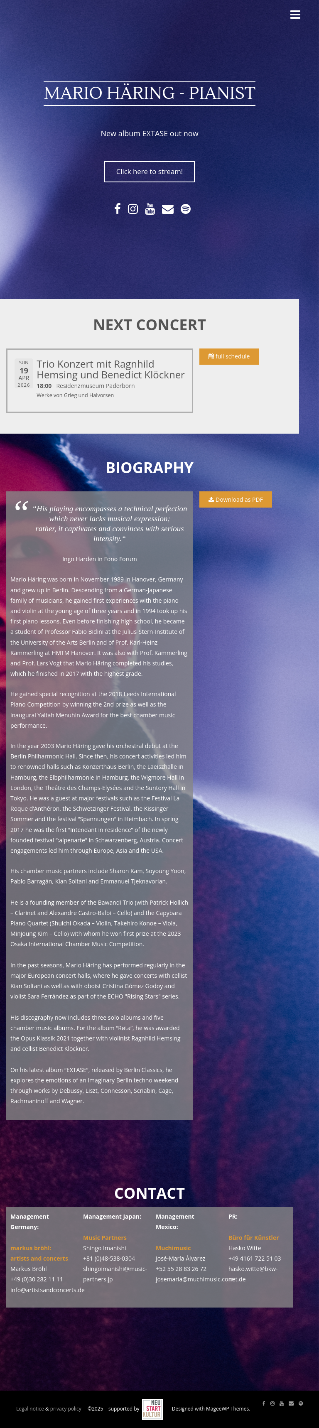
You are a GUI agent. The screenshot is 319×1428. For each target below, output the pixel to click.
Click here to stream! (149, 171)
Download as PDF (236, 499)
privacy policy (65, 1408)
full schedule (229, 356)
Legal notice (30, 1408)
